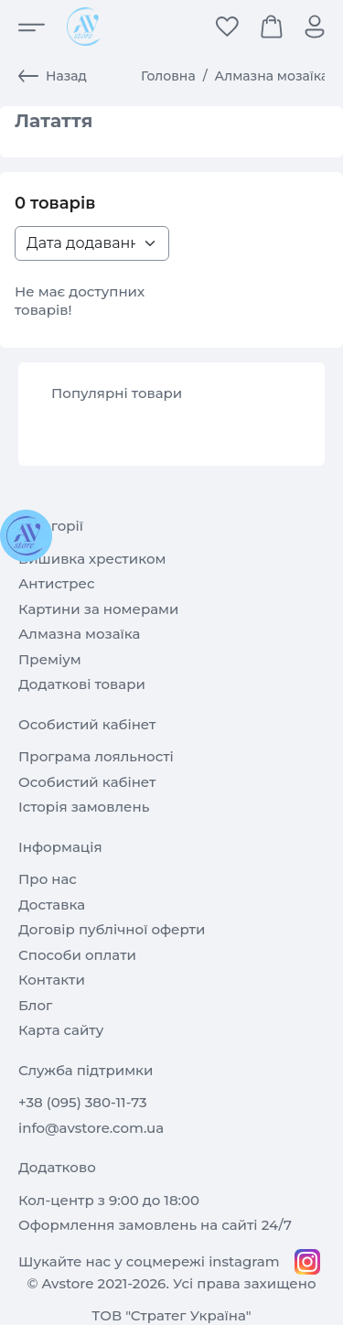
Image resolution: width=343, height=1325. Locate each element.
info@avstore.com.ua (91, 1127)
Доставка (51, 904)
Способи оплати (77, 955)
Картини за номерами (98, 609)
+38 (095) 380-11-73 (82, 1102)
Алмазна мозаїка (272, 76)
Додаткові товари (81, 684)
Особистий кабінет (86, 782)
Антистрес (56, 583)
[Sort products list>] (92, 243)
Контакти (51, 979)
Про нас (47, 879)
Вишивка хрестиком (92, 558)
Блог (35, 1005)
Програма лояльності (96, 756)
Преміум (49, 659)
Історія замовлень (83, 806)
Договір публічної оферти (111, 929)
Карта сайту (60, 1030)
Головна (168, 76)
